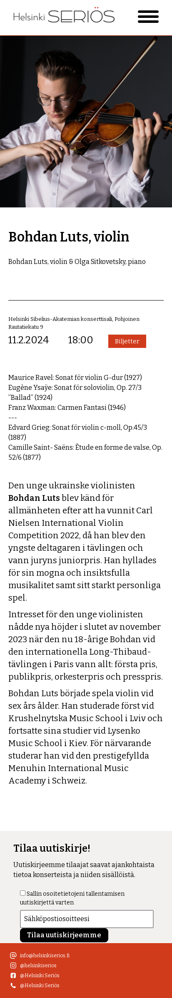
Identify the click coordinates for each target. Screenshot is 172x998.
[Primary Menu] (148, 16)
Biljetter (127, 341)
